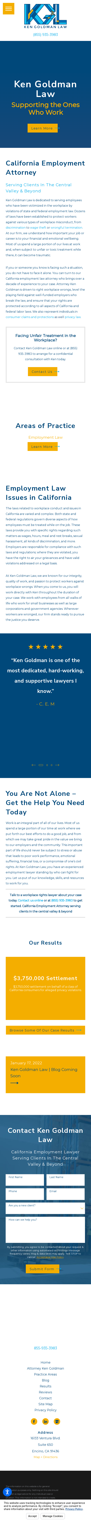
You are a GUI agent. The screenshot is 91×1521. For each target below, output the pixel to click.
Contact (45, 1398)
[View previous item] (33, 765)
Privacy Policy (46, 1410)
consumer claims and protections (30, 317)
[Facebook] (34, 1421)
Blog (45, 1380)
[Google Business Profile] (57, 1421)
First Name (16, 1176)
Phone (13, 1191)
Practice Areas (45, 1374)
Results (45, 1386)
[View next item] (58, 765)
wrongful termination (66, 227)
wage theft (38, 227)
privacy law (73, 317)
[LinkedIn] (45, 1421)
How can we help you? (23, 1219)
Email (52, 1191)
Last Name (56, 1176)
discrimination (16, 227)
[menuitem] (45, 1362)
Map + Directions (46, 1457)
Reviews (45, 1392)
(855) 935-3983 (45, 34)
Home (46, 1362)
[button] (7, 1491)
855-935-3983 (45, 1348)
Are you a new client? (22, 1205)
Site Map (46, 1404)
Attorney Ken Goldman (45, 1368)
